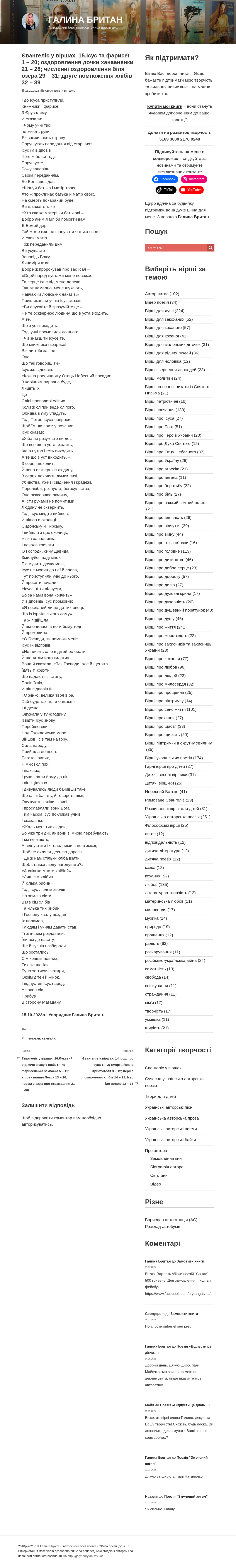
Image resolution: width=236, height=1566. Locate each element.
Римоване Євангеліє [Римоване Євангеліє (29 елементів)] (169, 800)
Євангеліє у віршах (60, 90)
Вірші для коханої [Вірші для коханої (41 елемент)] (166, 336)
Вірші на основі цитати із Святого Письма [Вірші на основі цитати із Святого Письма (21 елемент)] (177, 390)
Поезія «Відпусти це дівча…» (185, 1405)
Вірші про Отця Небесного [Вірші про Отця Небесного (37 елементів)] (174, 452)
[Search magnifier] (210, 247)
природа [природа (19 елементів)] (157, 927)
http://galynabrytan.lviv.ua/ (85, 1556)
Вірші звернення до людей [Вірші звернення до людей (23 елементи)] (175, 370)
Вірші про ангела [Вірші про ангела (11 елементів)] (165, 477)
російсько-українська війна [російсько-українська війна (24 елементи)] (175, 960)
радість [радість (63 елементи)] (156, 944)
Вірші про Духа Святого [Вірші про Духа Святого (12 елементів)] (172, 444)
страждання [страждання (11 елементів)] (161, 994)
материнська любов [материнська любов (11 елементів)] (168, 901)
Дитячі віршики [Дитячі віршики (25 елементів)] (163, 783)
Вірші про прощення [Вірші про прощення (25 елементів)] (168, 692)
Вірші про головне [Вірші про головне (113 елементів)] (168, 551)
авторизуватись (37, 1124)
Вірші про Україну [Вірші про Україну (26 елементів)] (166, 461)
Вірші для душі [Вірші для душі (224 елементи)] (164, 311)
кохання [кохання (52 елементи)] (157, 876)
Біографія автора (166, 1167)
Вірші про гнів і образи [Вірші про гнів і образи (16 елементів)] (171, 543)
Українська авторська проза (172, 1118)
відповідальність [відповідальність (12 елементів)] (165, 842)
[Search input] (177, 247)
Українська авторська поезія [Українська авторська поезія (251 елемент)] (178, 817)
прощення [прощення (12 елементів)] (159, 935)
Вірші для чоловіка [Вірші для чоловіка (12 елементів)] (167, 361)
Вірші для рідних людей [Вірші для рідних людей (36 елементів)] (172, 353)
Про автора (156, 1150)
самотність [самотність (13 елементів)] (159, 969)
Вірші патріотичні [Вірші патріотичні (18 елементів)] (166, 401)
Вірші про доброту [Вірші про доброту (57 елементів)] (167, 576)
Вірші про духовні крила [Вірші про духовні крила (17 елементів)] (172, 593)
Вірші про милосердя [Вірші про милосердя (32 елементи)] (169, 684)
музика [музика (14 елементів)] (156, 918)
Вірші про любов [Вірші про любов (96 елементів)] (165, 667)
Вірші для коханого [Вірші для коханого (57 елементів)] (167, 328)
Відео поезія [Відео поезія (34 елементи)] (161, 302)
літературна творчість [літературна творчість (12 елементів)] (170, 893)
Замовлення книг (166, 1158)
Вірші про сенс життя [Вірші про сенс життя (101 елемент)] (171, 709)
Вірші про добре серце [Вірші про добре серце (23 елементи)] (171, 568)
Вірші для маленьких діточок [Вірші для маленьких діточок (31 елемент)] (177, 345)
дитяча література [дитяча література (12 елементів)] (167, 851)
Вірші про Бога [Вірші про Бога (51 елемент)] (163, 427)
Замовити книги (190, 1261)
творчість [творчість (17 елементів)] (158, 1011)
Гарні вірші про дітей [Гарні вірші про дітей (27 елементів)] (169, 766)
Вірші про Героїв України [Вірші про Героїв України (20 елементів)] (173, 435)
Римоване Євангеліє (42, 1038)
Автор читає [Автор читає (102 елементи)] (162, 294)
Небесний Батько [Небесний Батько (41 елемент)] (166, 792)
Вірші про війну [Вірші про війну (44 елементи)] (164, 534)
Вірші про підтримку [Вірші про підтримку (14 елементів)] (168, 701)
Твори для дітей (160, 1096)
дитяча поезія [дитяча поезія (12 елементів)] (162, 859)
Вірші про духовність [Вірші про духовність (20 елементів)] (169, 602)
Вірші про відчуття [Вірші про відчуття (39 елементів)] (167, 526)
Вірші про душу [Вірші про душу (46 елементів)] (164, 619)
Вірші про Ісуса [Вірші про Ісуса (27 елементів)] (164, 418)
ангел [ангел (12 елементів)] (154, 834)
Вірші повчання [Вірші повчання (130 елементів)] (165, 410)
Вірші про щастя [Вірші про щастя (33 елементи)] (165, 726)
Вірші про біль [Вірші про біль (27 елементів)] (163, 494)
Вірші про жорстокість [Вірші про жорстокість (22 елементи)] (170, 636)
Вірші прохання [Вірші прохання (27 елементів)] (164, 718)
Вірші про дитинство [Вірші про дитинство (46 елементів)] (169, 560)
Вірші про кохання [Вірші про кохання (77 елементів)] (166, 659)
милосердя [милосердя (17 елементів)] (160, 910)
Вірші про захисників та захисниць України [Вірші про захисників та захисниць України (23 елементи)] (178, 648)
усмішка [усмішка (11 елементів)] (157, 1019)
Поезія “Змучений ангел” (186, 1496)
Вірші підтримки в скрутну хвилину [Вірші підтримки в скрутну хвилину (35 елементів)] (178, 747)
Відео (155, 1184)
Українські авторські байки (170, 1139)
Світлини (159, 1175)
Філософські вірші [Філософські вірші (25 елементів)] (166, 825)
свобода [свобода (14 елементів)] (157, 977)
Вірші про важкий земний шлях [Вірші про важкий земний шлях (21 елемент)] (175, 506)
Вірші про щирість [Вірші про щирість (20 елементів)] (166, 735)
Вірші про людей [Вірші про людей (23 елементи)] (165, 676)
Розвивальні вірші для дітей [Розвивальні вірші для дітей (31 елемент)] (176, 809)
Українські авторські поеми (171, 1129)
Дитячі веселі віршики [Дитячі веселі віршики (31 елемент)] (170, 775)
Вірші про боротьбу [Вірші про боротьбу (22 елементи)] (168, 486)
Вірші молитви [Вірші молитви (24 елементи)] (163, 378)
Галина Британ (85, 19)
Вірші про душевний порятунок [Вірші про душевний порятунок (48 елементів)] (179, 610)
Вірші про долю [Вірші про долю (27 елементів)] (164, 585)
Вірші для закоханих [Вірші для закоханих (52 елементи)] (169, 319)
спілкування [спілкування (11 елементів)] (161, 986)
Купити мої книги (164, 106)
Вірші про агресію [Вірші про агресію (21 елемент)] (166, 469)
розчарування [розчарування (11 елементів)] (162, 952)
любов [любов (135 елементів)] (156, 885)
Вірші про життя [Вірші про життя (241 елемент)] (166, 627)
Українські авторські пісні (169, 1107)
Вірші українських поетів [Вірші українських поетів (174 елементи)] (174, 758)
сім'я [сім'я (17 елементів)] (153, 1003)
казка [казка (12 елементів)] (154, 868)
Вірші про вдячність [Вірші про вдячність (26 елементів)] (168, 518)
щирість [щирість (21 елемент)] (157, 1028)
